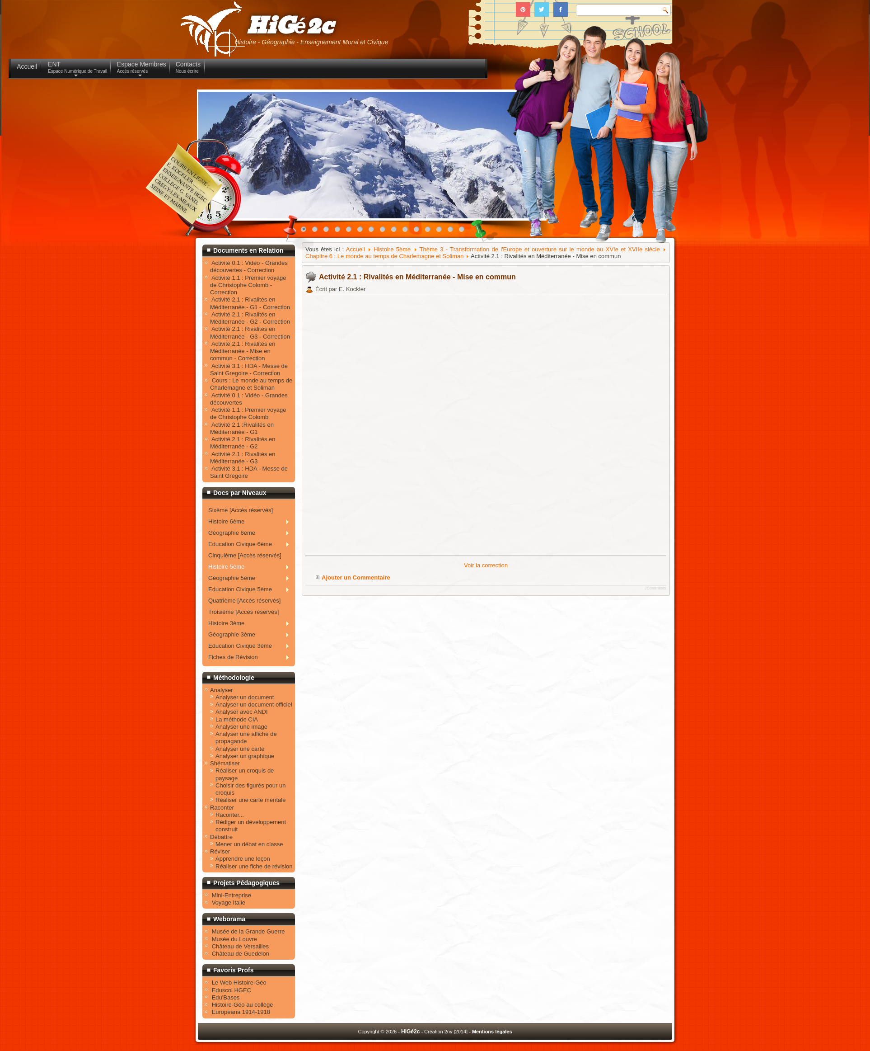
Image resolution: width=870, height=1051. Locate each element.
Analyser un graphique (244, 756)
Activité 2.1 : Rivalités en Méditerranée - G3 (243, 458)
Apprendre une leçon (242, 858)
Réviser (220, 851)
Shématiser (225, 763)
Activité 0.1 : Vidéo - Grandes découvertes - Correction (249, 266)
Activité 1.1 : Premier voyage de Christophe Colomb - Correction (248, 285)
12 (430, 231)
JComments (655, 588)
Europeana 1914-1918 (241, 1012)
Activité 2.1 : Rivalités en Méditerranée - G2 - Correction (250, 318)
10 (407, 231)
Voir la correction (486, 565)
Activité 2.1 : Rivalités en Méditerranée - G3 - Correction (250, 332)
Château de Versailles (240, 946)
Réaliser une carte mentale (250, 799)
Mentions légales (492, 1031)
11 (419, 231)
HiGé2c (290, 26)
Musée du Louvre (234, 939)
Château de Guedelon (240, 953)
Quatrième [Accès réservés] (244, 600)
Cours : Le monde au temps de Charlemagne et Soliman (251, 384)
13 (441, 231)
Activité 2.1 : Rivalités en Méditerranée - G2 (243, 443)
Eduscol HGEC (231, 990)
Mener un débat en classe (249, 844)
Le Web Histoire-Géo (239, 982)
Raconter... (229, 814)
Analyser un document (244, 697)
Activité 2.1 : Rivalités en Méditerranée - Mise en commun (417, 277)
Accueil (355, 249)
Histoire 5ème (392, 249)
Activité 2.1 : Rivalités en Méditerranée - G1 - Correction (250, 303)
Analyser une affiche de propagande (246, 738)
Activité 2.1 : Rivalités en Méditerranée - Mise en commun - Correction (243, 351)
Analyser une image (241, 726)
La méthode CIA (236, 719)
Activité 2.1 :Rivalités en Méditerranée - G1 (242, 428)
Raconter (222, 807)
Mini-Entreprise (231, 895)
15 (464, 231)
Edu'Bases (226, 997)
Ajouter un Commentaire (356, 577)
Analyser (221, 690)
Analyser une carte (239, 748)
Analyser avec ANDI (241, 711)
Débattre (221, 837)
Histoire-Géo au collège (242, 1004)
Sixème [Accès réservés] (240, 510)
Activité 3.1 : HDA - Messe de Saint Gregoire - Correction (249, 370)
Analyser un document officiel (253, 704)
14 (453, 231)
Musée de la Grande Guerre (248, 931)
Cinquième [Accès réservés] (244, 555)
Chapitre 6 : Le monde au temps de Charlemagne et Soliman (384, 256)
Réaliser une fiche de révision (254, 866)
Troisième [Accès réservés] (243, 611)
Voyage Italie (228, 902)
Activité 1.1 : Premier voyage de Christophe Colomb (248, 413)
